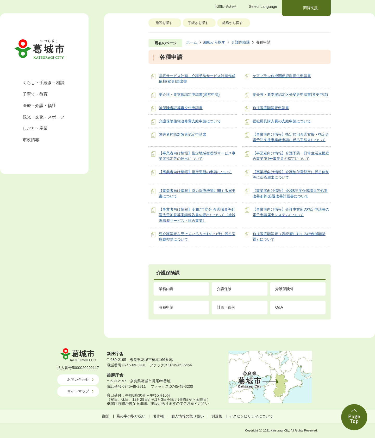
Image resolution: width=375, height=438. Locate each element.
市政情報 (31, 139)
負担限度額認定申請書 (271, 108)
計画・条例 (226, 307)
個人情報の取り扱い (187, 416)
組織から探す (232, 23)
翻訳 (105, 416)
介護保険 (224, 289)
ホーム (191, 42)
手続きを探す (198, 23)
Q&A (279, 307)
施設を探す (163, 23)
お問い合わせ (78, 379)
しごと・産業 (35, 128)
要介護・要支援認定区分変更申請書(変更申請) (290, 94)
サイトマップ (78, 391)
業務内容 (166, 289)
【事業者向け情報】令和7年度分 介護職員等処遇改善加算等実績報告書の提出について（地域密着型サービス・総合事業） (197, 215)
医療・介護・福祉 (39, 105)
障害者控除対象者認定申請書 (182, 134)
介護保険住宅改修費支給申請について (190, 121)
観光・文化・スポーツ (43, 117)
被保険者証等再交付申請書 (181, 108)
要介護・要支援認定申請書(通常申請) (189, 94)
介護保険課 (241, 42)
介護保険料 (284, 289)
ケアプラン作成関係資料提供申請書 (282, 76)
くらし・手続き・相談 (43, 82)
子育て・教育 (35, 94)
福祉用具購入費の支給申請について (282, 121)
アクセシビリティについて (251, 416)
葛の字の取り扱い (131, 416)
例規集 (216, 416)
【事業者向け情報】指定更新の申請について (195, 172)
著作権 (158, 416)
